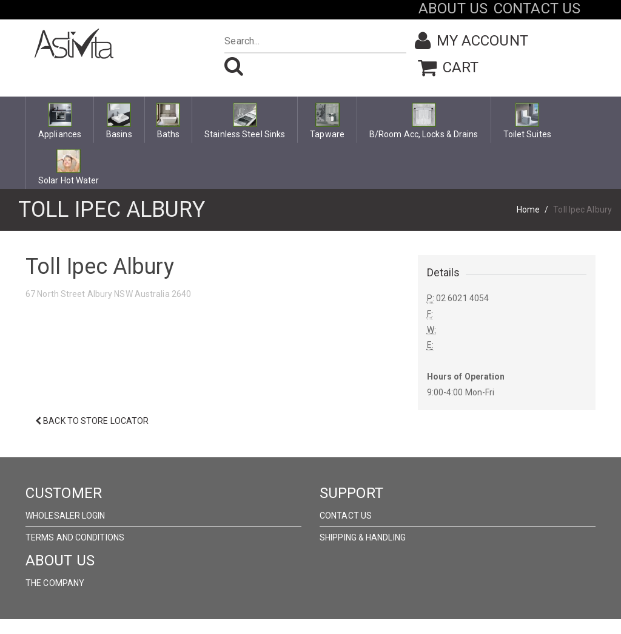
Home (528, 209)
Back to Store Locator (92, 421)
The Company (54, 583)
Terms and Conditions (74, 537)
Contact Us (346, 515)
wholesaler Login (65, 515)
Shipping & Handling (363, 537)
